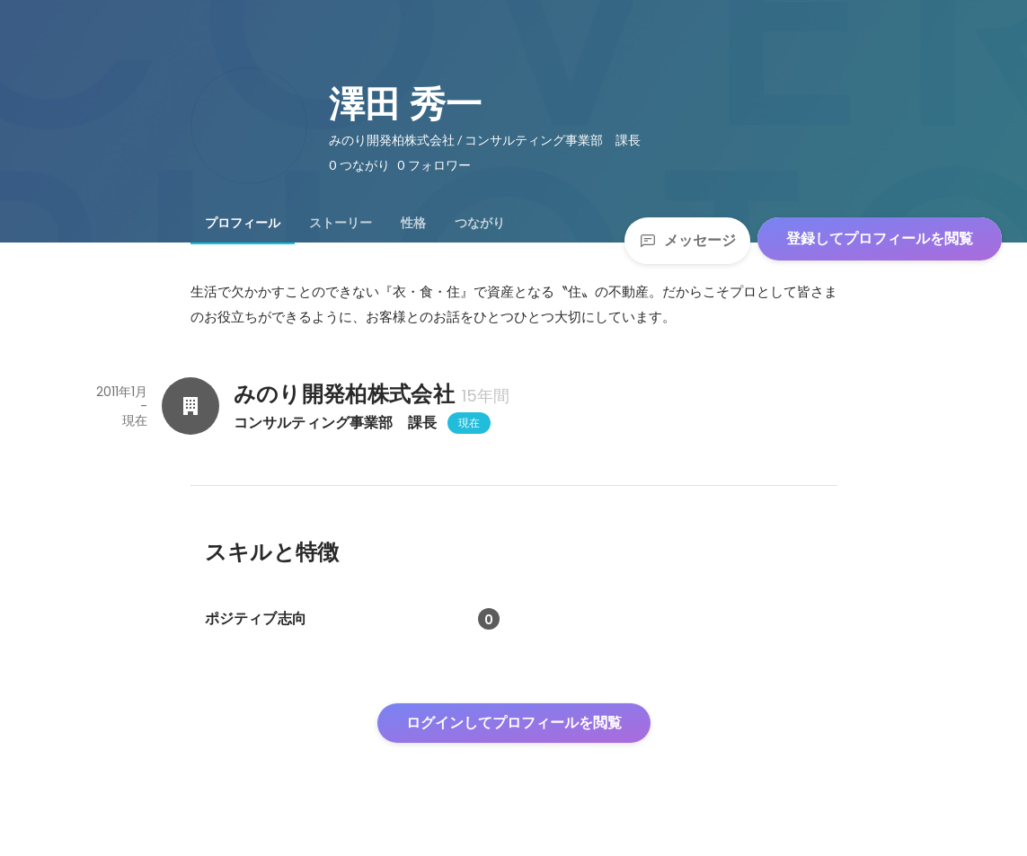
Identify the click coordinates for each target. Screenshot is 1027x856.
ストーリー (340, 223)
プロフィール (242, 223)
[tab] (242, 222)
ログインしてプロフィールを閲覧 (514, 722)
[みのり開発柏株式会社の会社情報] (190, 406)
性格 (413, 223)
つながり (480, 223)
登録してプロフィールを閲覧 (879, 238)
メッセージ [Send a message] (687, 240)
